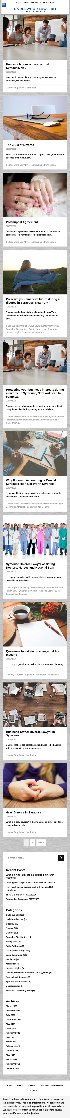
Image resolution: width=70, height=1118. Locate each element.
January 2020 (12, 1050)
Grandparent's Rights (16, 950)
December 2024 (13, 1019)
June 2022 (11, 1028)
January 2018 (12, 1068)
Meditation (23, 420)
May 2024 (10, 1024)
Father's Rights (13, 946)
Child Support (13, 326)
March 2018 (11, 1059)
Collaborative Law (15, 165)
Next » (41, 842)
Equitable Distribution (25, 88)
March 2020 (11, 1042)
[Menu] (4, 5)
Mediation (12, 420)
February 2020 (13, 1046)
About (20, 1086)
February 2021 (13, 1033)
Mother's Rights (13, 332)
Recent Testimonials (52, 1086)
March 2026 (11, 1006)
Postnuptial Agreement (17, 899)
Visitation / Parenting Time (19, 990)
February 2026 (13, 1011)
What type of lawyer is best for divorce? (25, 882)
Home (9, 1086)
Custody (44, 326)
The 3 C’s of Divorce (16, 895)
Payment (32, 1086)
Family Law (34, 329)
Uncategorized (13, 986)
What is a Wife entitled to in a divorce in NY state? (30, 875)
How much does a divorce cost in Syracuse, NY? (29, 887)
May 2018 (10, 1055)
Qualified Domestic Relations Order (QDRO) (40, 591)
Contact (35, 1091)
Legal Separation (50, 329)
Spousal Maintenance (33, 332)
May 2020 (10, 1037)
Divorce (9, 88)
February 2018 (13, 1064)
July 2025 (10, 1015)
